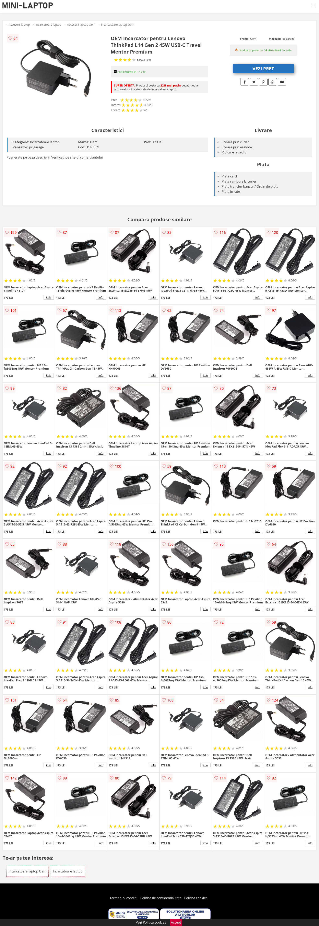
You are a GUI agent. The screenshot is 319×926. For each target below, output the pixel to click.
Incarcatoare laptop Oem (117, 24)
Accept (176, 922)
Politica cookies (196, 898)
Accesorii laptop (19, 24)
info (48, 297)
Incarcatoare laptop (48, 24)
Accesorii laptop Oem (81, 24)
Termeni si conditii (124, 898)
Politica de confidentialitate (160, 898)
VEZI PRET (263, 68)
